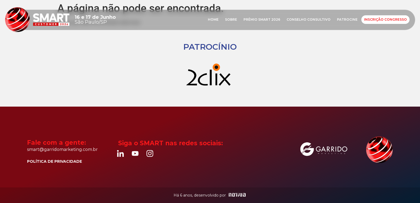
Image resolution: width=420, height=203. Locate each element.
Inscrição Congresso (385, 19)
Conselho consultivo (309, 19)
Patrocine (347, 19)
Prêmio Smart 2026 (261, 19)
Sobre (231, 19)
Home (213, 19)
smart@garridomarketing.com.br (62, 149)
